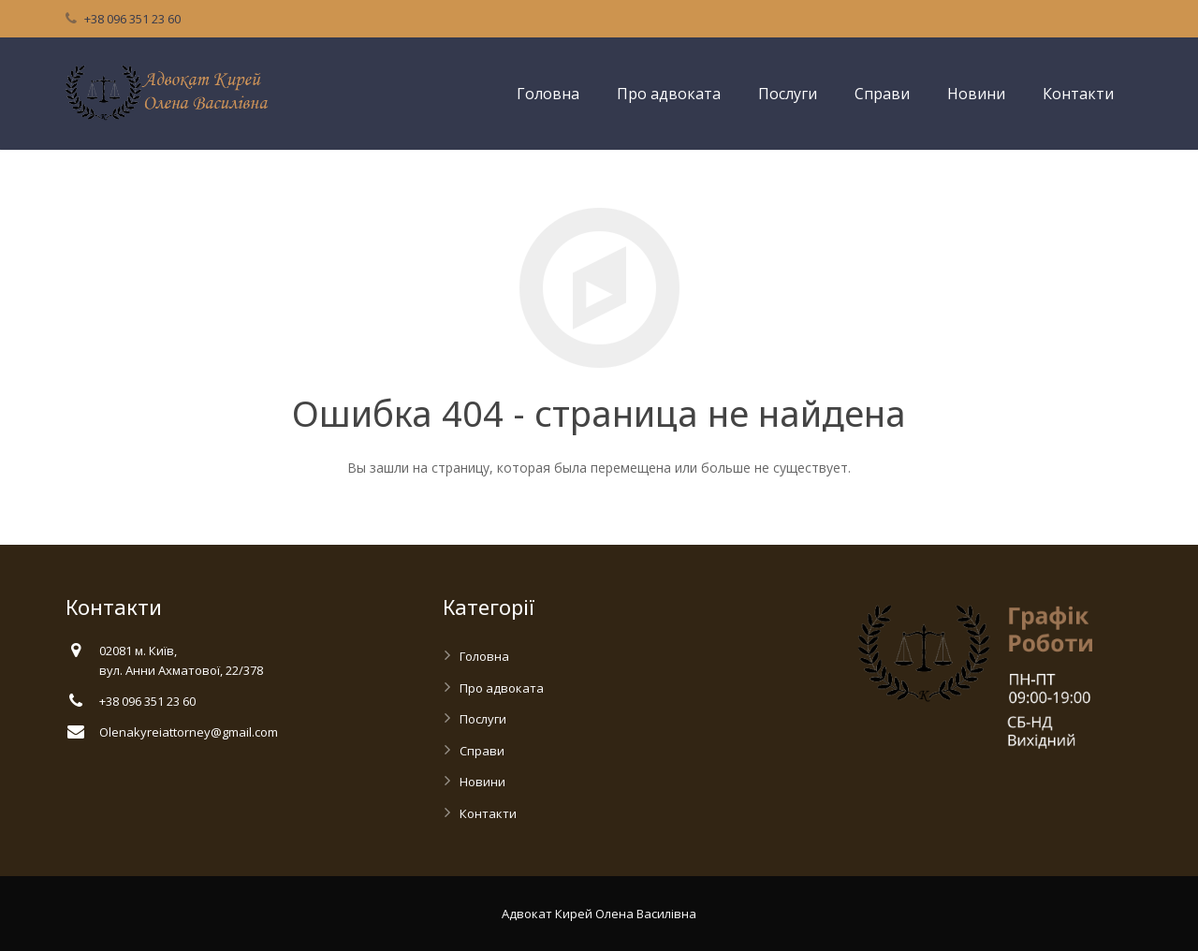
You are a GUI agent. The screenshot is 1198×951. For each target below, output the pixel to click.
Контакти (488, 813)
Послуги (483, 718)
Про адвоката (502, 688)
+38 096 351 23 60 (132, 18)
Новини (482, 781)
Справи (482, 750)
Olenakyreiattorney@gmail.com (188, 732)
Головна (484, 656)
